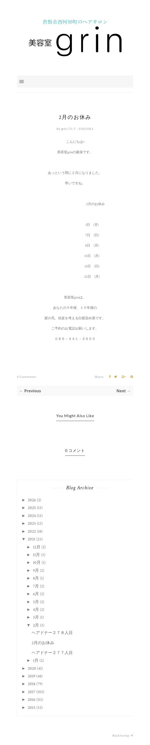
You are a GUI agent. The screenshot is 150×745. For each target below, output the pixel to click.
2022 (32, 531)
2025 (32, 507)
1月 (35, 660)
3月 (36, 617)
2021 (31, 539)
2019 (31, 676)
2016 (31, 699)
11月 (36, 555)
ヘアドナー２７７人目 (52, 652)
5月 (36, 602)
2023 (32, 523)
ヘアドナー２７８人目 (52, 632)
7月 (36, 586)
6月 (36, 594)
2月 (36, 625)
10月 (37, 562)
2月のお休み (43, 643)
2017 (31, 692)
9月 (36, 570)
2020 (32, 668)
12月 (36, 547)
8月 (36, 578)
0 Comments (26, 377)
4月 (36, 609)
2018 (31, 684)
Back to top (122, 735)
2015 (31, 707)
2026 (32, 500)
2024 (32, 515)
